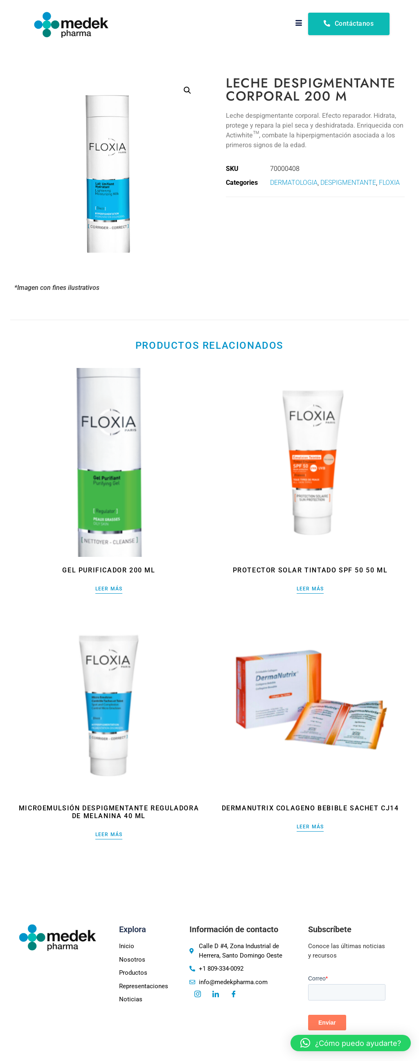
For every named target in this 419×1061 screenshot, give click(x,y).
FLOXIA (389, 182)
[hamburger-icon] (299, 24)
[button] (187, 90)
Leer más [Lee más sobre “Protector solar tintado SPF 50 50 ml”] (310, 589)
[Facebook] (234, 995)
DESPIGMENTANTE (348, 182)
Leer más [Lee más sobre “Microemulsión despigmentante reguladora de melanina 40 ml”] (109, 834)
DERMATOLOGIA (294, 182)
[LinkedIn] (216, 995)
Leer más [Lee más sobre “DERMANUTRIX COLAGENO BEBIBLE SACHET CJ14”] (310, 827)
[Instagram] (197, 995)
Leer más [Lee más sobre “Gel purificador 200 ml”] (109, 589)
